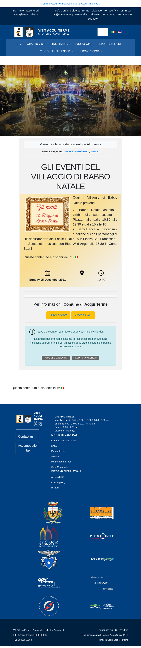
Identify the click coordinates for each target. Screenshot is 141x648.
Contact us (25, 436)
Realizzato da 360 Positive (112, 630)
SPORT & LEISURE (112, 44)
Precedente (58, 315)
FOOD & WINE (85, 44)
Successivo (83, 315)
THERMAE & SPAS (90, 51)
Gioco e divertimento (76, 151)
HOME (19, 43)
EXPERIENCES (63, 51)
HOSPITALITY (62, 44)
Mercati (95, 151)
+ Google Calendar (55, 358)
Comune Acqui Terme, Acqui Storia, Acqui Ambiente (70, 3)
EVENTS (43, 51)
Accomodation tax (27, 448)
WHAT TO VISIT (38, 44)
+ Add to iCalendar (85, 358)
